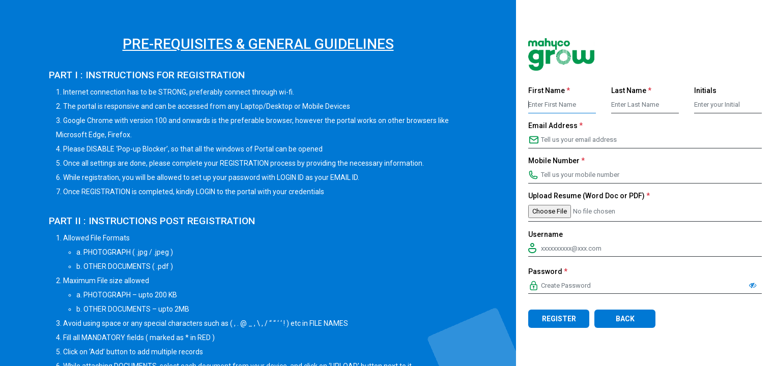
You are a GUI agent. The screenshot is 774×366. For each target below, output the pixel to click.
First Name (549, 90)
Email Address (555, 125)
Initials (705, 90)
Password (547, 271)
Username (545, 234)
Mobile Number (556, 161)
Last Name (631, 90)
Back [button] (625, 319)
